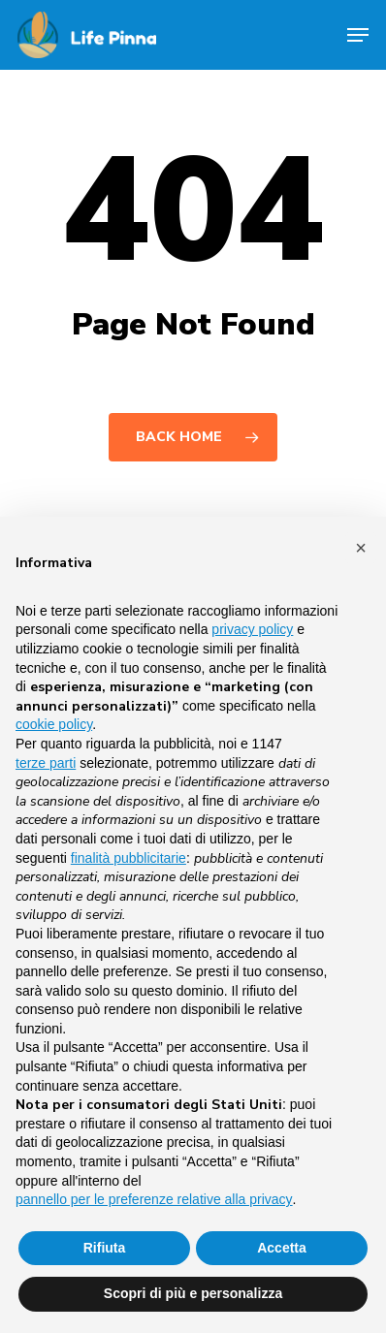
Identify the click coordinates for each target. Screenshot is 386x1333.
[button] (360, 547)
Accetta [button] (281, 1247)
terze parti (46, 763)
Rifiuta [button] (104, 1247)
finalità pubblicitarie (128, 858)
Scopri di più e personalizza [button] (193, 1293)
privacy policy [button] (252, 629)
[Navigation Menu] (358, 35)
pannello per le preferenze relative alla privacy (154, 1199)
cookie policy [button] (54, 724)
